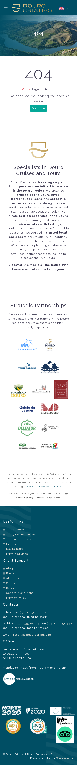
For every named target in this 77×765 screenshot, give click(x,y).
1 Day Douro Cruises (20, 529)
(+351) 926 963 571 (60, 623)
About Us (13, 578)
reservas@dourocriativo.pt (32, 634)
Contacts (12, 583)
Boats (10, 573)
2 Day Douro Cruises (21, 534)
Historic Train (15, 544)
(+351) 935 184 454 (28, 623)
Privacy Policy (16, 597)
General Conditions (20, 593)
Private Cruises (17, 553)
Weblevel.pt (65, 758)
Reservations (15, 588)
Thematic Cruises (18, 539)
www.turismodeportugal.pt (45, 486)
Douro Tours (15, 548)
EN (64, 8)
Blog (9, 568)
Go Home (38, 108)
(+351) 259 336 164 (33, 612)
